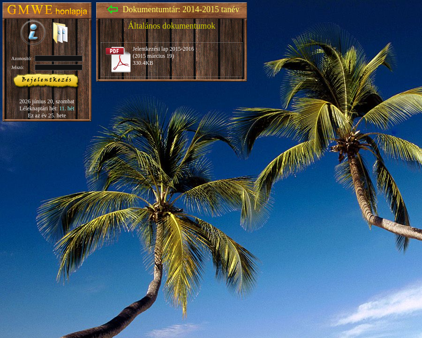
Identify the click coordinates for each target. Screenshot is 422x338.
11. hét (66, 108)
